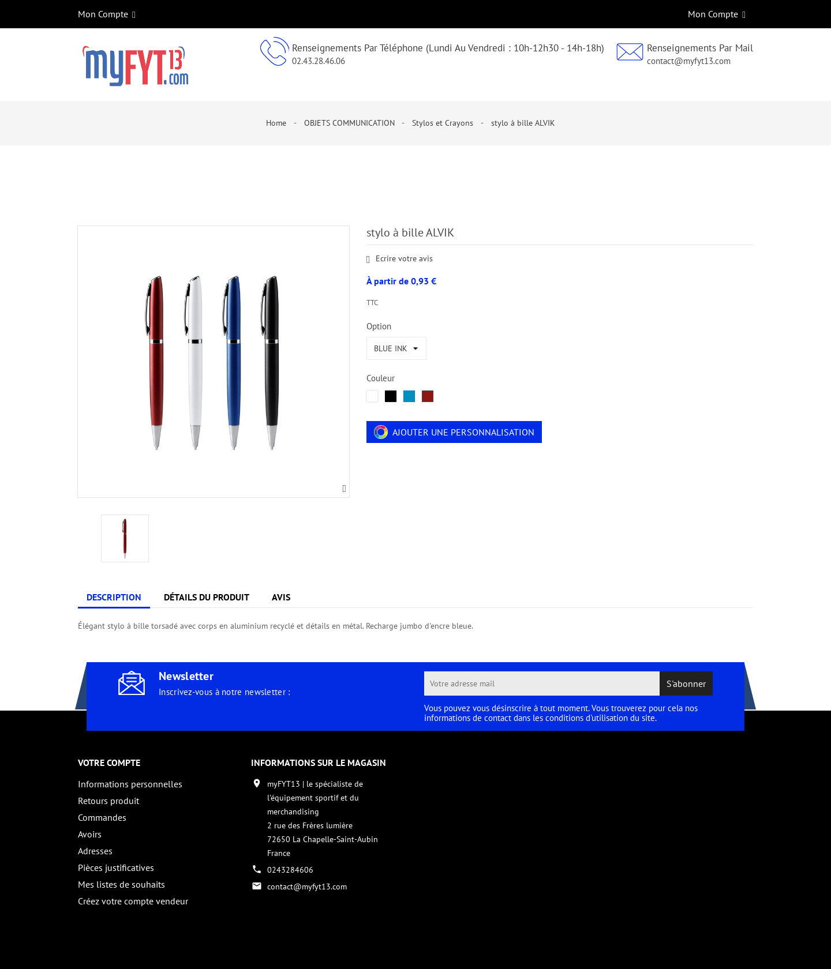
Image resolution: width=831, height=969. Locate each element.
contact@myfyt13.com (689, 60)
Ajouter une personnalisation (454, 432)
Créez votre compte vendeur (133, 901)
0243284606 (290, 870)
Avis (281, 597)
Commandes (102, 817)
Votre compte (109, 762)
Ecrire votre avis (399, 259)
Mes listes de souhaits (121, 884)
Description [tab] (114, 597)
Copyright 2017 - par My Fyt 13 (133, 950)
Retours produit (108, 800)
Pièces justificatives (116, 867)
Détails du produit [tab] (206, 597)
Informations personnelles (130, 784)
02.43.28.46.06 (318, 60)
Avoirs (90, 834)
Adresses (95, 851)
